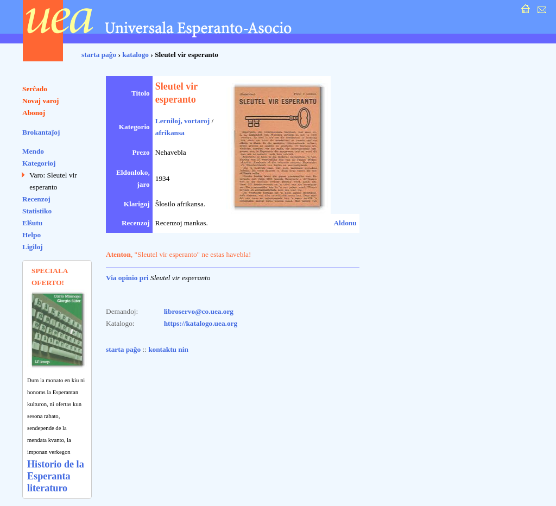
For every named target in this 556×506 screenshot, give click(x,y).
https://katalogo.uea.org (201, 323)
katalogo (135, 54)
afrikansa (170, 133)
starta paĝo (98, 54)
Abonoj (33, 113)
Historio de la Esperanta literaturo (55, 476)
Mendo (33, 151)
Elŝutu (32, 223)
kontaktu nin (168, 349)
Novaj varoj (40, 101)
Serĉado (34, 89)
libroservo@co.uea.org (198, 311)
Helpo (31, 235)
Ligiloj (32, 247)
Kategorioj (38, 163)
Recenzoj (36, 199)
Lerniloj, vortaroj (182, 121)
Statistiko (37, 211)
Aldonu (344, 223)
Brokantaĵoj (41, 132)
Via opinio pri (127, 278)
